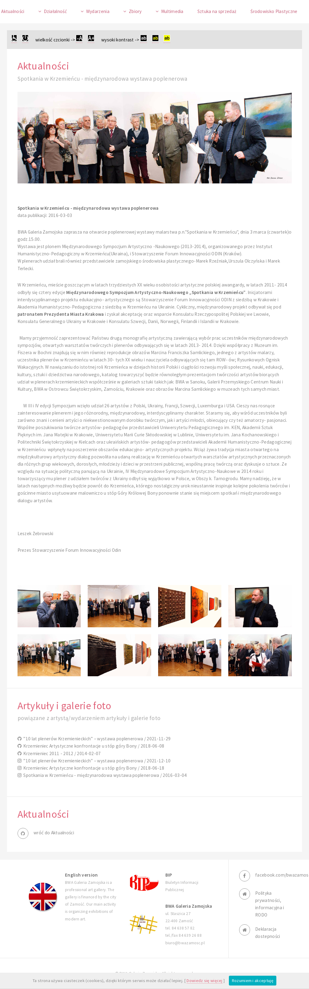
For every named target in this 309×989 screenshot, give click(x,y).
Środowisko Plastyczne (273, 11)
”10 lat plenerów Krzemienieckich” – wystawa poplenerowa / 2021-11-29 (96, 739)
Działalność (55, 11)
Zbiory (135, 11)
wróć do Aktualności (54, 832)
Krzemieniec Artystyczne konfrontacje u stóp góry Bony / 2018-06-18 (92, 768)
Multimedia (172, 11)
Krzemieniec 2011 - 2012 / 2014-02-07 (61, 753)
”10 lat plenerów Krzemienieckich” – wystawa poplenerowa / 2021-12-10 (96, 761)
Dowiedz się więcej (205, 980)
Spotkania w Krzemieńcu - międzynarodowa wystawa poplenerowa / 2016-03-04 (104, 775)
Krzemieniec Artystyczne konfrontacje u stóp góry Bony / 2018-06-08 (92, 746)
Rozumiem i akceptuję (252, 980)
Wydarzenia (97, 11)
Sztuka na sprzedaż (217, 11)
